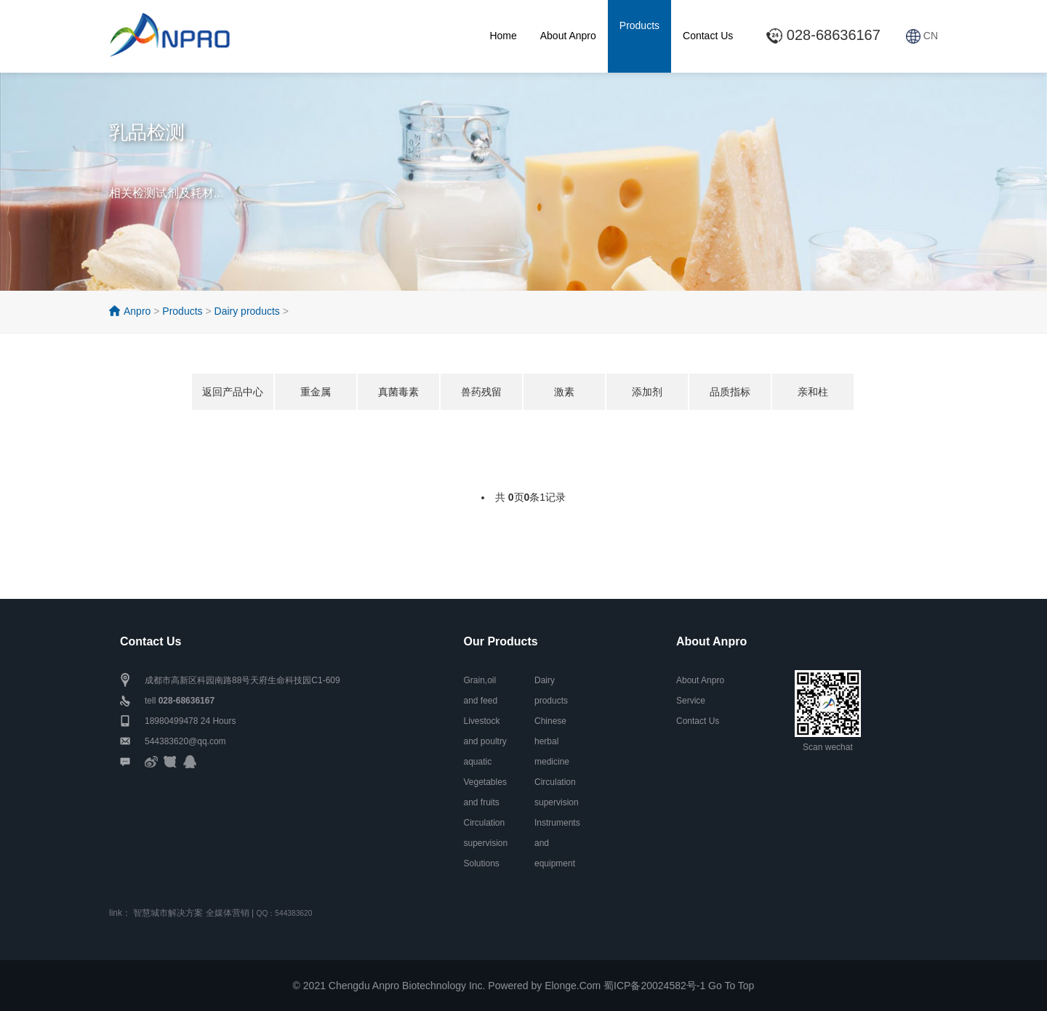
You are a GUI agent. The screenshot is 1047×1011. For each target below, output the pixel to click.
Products (639, 25)
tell (179, 701)
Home (502, 35)
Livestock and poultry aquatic (485, 741)
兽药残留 (481, 392)
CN (922, 35)
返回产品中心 (232, 392)
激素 (564, 392)
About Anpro (568, 35)
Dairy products (247, 311)
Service (690, 701)
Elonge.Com (573, 985)
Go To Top (731, 985)
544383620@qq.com (185, 741)
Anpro (137, 311)
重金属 (315, 392)
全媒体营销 (227, 913)
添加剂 (647, 392)
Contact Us (708, 35)
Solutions (482, 863)
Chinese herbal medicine (551, 741)
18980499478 (171, 721)
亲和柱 (813, 392)
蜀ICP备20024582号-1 (654, 985)
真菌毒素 (398, 392)
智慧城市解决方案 (168, 913)
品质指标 (730, 392)
